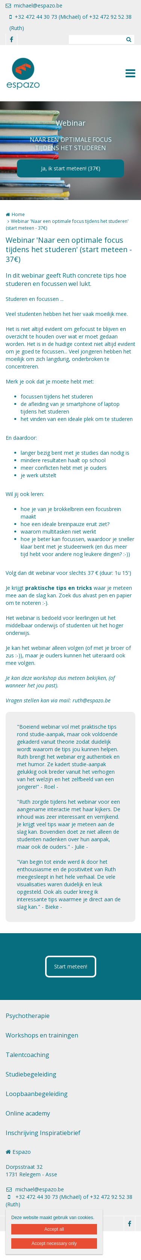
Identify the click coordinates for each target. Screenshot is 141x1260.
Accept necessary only (54, 1243)
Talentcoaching (27, 1055)
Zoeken (128, 39)
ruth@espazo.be (92, 700)
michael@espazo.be (34, 5)
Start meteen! (70, 966)
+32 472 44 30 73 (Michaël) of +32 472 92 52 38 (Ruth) (70, 22)
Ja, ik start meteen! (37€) (70, 168)
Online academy (28, 1113)
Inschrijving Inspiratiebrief (43, 1133)
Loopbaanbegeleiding (37, 1094)
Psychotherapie (28, 1016)
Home (18, 214)
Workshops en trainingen (42, 1035)
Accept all (54, 1229)
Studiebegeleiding (31, 1074)
